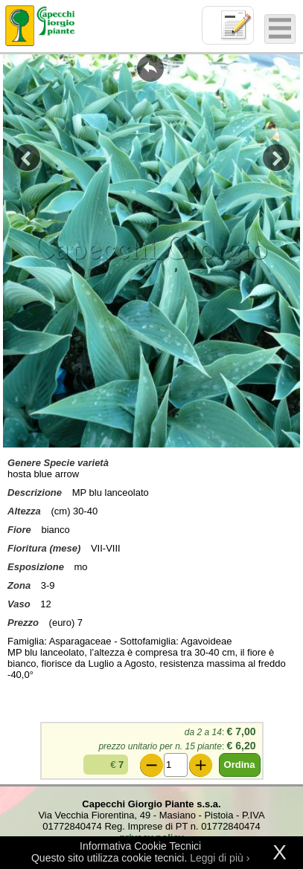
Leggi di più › (219, 858)
